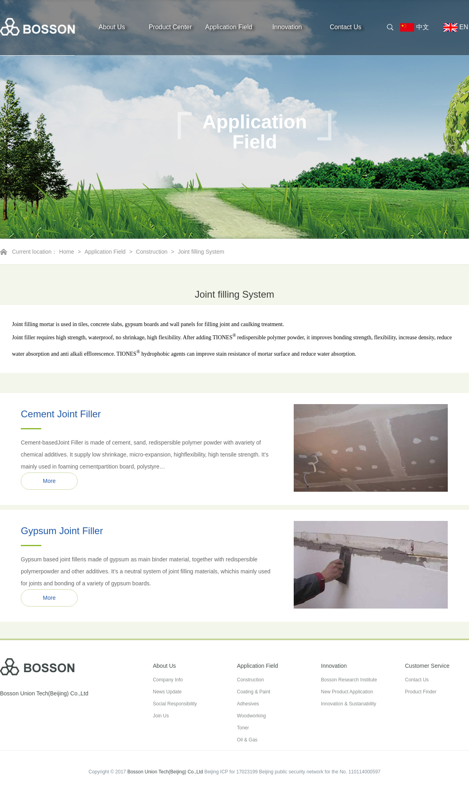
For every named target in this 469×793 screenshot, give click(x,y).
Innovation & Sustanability (348, 704)
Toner (243, 728)
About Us (112, 27)
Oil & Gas (247, 740)
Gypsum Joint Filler (62, 530)
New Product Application (347, 692)
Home (66, 251)
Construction (152, 251)
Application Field (228, 27)
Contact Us (345, 27)
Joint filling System (201, 251)
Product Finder (421, 692)
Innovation (287, 27)
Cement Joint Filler (61, 414)
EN (452, 27)
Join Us (161, 716)
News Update (167, 692)
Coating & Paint (253, 692)
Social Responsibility (175, 704)
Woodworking (251, 716)
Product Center (170, 27)
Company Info (168, 680)
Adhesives (248, 704)
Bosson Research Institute (349, 680)
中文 (417, 27)
